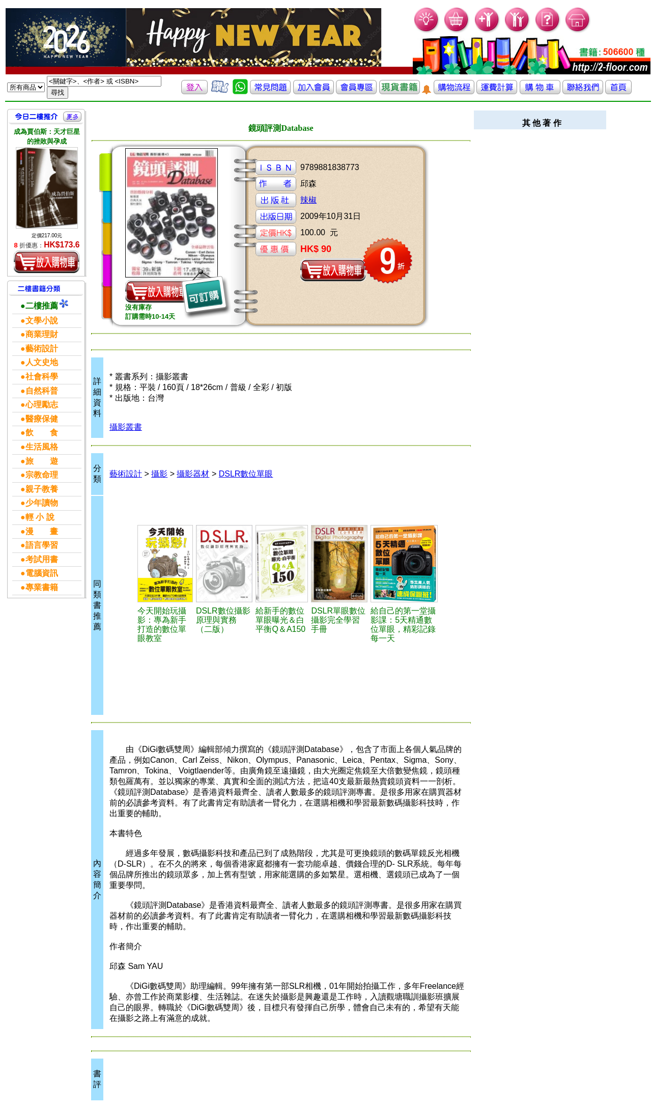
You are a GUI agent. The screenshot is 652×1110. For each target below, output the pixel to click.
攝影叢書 (125, 427)
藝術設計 (125, 473)
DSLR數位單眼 (246, 473)
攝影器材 (193, 473)
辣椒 (308, 200)
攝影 (159, 473)
